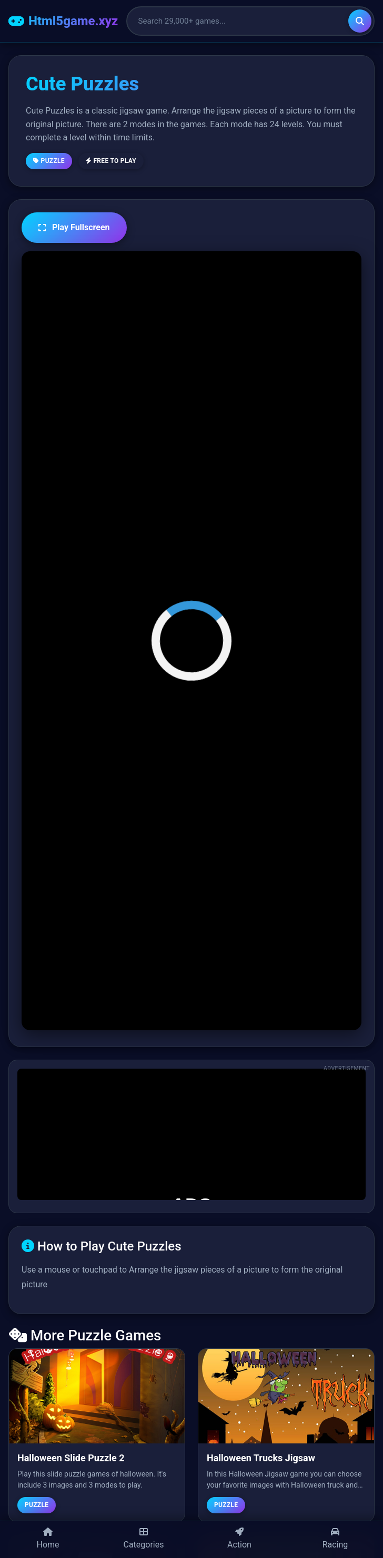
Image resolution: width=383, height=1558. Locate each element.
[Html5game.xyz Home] (63, 21)
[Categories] (144, 1539)
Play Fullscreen (74, 227)
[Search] (359, 21)
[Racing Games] (335, 1539)
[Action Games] (239, 1539)
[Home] (48, 1539)
